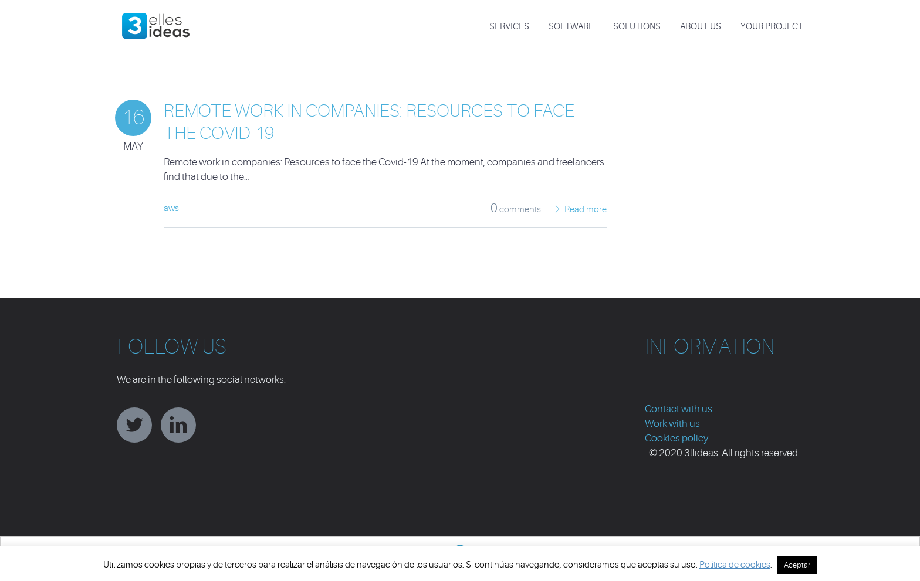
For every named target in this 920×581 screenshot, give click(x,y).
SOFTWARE (571, 27)
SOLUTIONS (637, 27)
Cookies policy (676, 438)
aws (171, 208)
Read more (585, 210)
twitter (134, 425)
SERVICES (509, 27)
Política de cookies (734, 565)
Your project (771, 27)
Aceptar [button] (797, 564)
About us (700, 27)
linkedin (178, 425)
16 (133, 118)
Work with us (672, 423)
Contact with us (678, 408)
